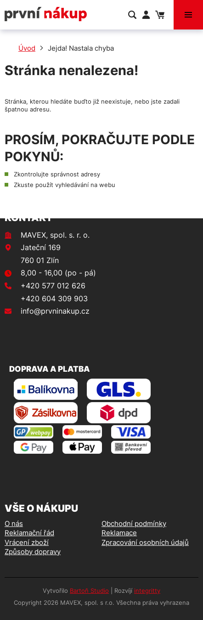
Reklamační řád (29, 532)
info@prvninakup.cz (55, 311)
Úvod (26, 48)
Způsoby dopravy (33, 551)
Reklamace (119, 532)
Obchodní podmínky (134, 523)
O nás (14, 523)
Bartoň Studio (89, 590)
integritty (147, 590)
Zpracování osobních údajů (145, 542)
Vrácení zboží (27, 542)
